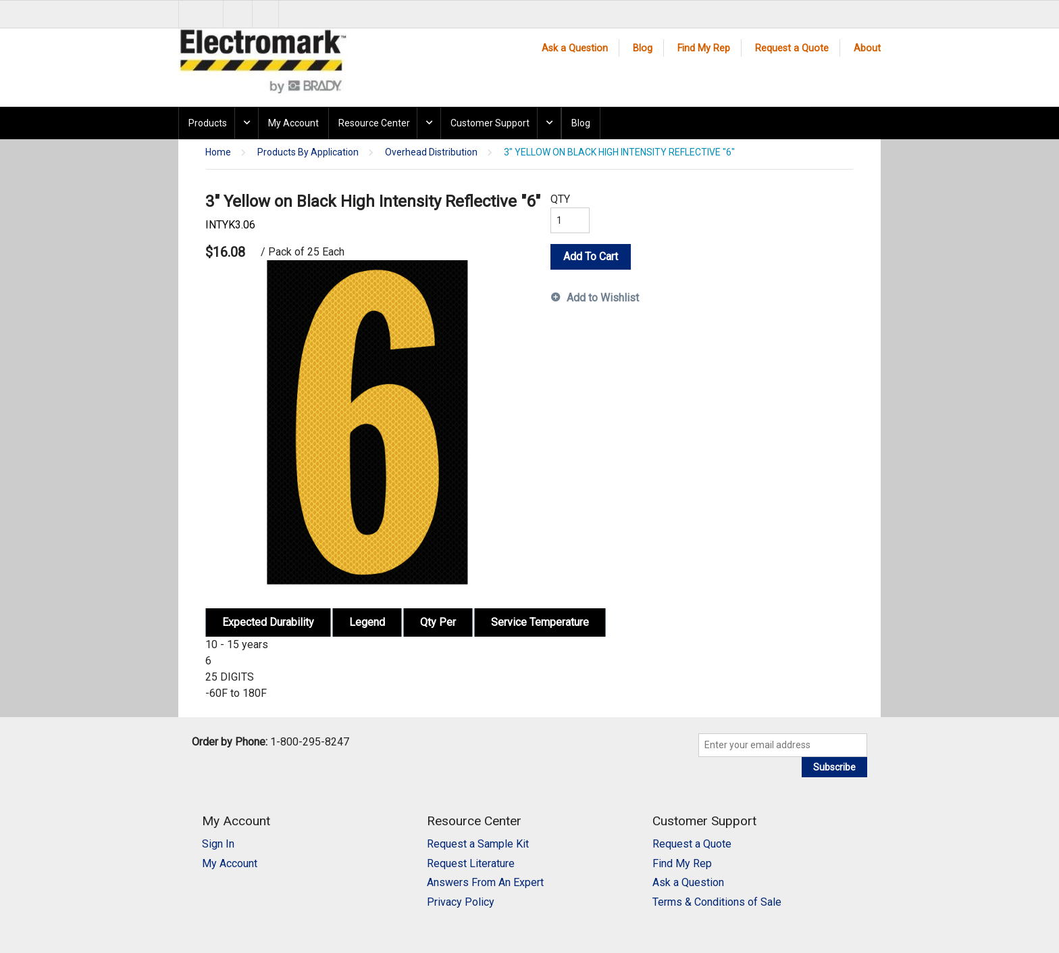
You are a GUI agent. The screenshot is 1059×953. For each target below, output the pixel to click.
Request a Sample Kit (478, 843)
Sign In (218, 843)
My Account (293, 123)
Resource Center (374, 123)
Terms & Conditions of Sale (716, 902)
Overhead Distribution (431, 152)
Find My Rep (703, 48)
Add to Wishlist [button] (603, 297)
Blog (642, 48)
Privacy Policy (460, 902)
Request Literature (471, 863)
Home (218, 152)
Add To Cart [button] (590, 256)
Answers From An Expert (485, 882)
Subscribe (834, 767)
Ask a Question (575, 48)
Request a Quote (792, 48)
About (867, 48)
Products (207, 123)
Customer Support (490, 123)
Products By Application (308, 152)
